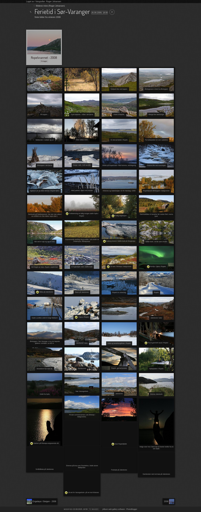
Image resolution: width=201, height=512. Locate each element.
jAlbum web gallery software (113, 509)
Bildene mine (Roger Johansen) (50, 6)
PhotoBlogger (131, 509)
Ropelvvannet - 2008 (44, 57)
